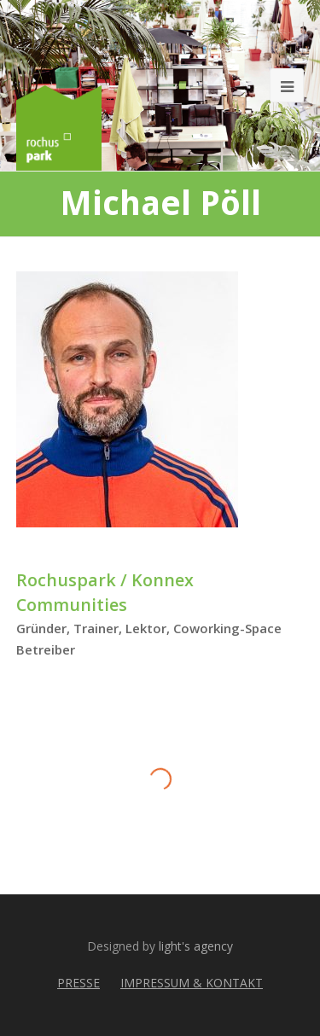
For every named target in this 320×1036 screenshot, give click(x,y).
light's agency (196, 946)
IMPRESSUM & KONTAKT (191, 983)
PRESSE (78, 983)
